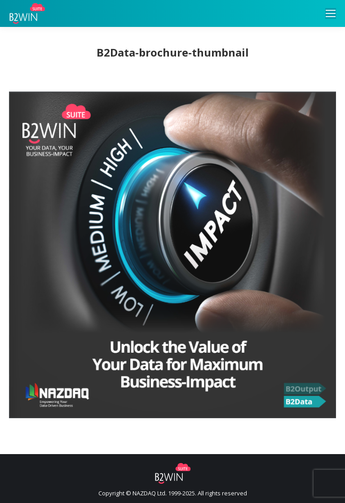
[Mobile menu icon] (330, 13)
